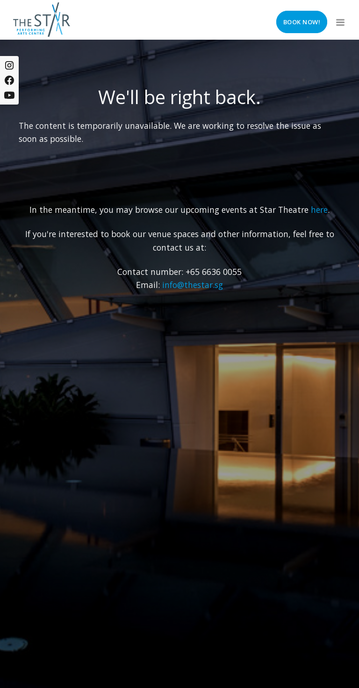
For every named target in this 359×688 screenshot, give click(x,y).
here (319, 209)
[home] (41, 19)
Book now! (302, 22)
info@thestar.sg (192, 284)
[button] (339, 19)
